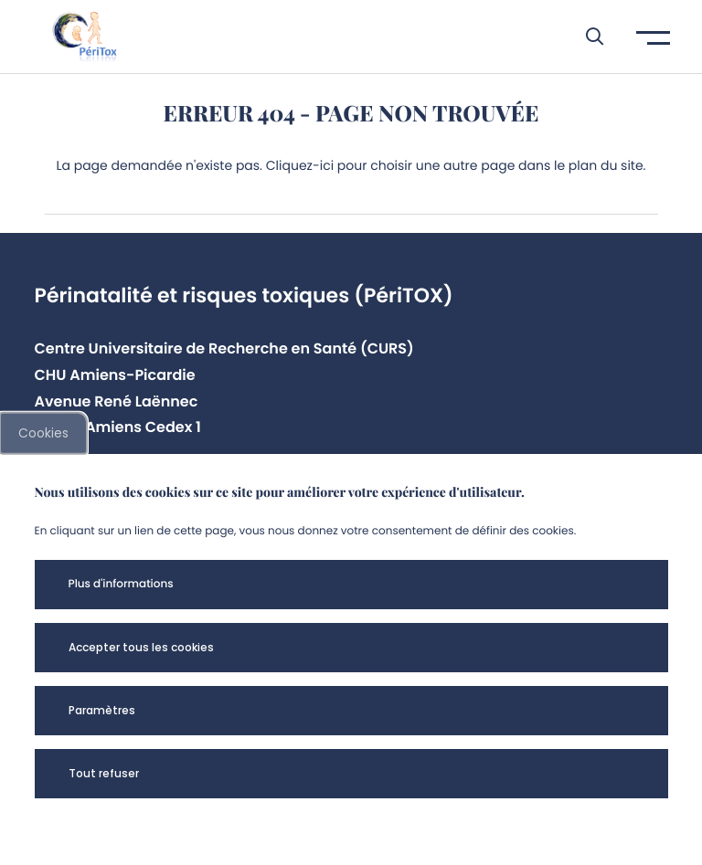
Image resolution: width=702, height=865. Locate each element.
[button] (585, 36)
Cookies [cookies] (43, 433)
